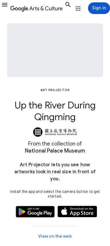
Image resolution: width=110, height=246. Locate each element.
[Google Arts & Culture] (36, 8)
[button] (4, 8)
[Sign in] (99, 8)
